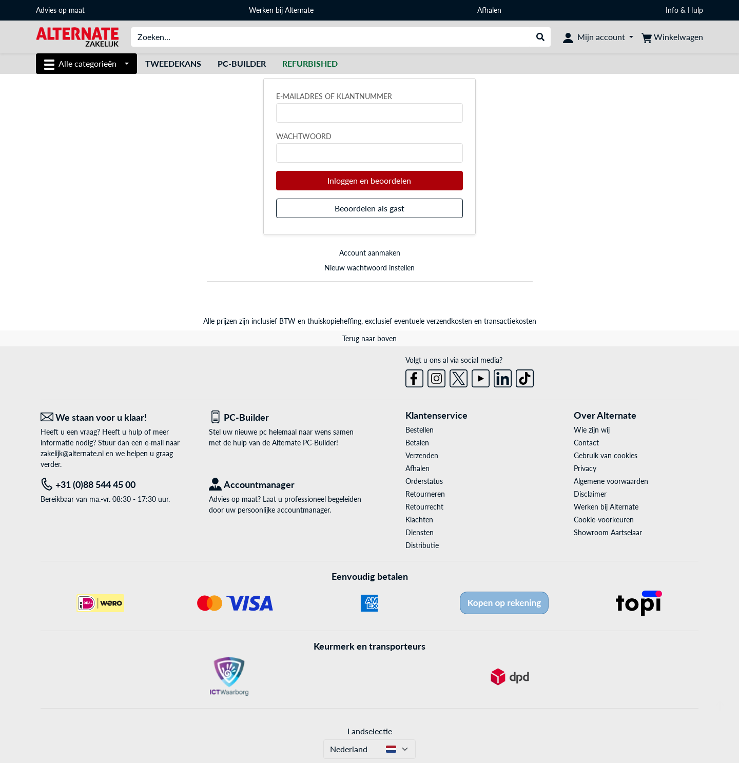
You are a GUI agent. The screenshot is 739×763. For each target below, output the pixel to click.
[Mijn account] (598, 37)
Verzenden (421, 455)
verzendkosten (449, 321)
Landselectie (369, 731)
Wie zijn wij (592, 429)
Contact (586, 442)
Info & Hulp (684, 10)
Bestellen (419, 429)
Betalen (417, 442)
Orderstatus (424, 481)
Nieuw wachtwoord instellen (369, 267)
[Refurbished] (310, 63)
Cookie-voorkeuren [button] (604, 519)
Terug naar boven (369, 338)
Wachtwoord (304, 136)
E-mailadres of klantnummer (334, 96)
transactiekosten (510, 321)
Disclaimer (590, 494)
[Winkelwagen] (672, 37)
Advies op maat (60, 10)
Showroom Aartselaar (608, 532)
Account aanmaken (369, 252)
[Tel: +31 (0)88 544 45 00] (117, 485)
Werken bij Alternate (281, 10)
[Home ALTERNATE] (77, 36)
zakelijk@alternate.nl (72, 453)
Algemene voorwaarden (611, 481)
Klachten (419, 519)
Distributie (422, 545)
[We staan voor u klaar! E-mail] (117, 417)
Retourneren (425, 494)
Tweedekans (173, 63)
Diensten (419, 532)
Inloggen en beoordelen (369, 180)
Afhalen (489, 10)
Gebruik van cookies (605, 455)
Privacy (585, 468)
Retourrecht (424, 506)
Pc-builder (242, 63)
